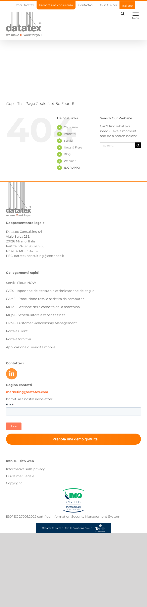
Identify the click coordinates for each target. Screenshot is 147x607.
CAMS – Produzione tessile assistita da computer (45, 299)
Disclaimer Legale (20, 476)
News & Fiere (73, 147)
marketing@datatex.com (27, 392)
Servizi (68, 140)
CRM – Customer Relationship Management (41, 323)
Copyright (14, 483)
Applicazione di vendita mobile (30, 347)
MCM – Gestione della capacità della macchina (43, 307)
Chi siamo (71, 127)
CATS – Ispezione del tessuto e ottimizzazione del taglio (50, 291)
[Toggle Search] (123, 13)
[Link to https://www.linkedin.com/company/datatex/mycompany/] (11, 373)
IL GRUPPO (72, 167)
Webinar (70, 161)
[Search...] (117, 145)
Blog (67, 154)
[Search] (138, 145)
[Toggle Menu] (135, 14)
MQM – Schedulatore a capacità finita (35, 315)
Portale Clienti (17, 331)
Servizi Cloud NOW (21, 283)
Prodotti (70, 134)
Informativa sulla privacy (25, 469)
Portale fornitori (18, 339)
